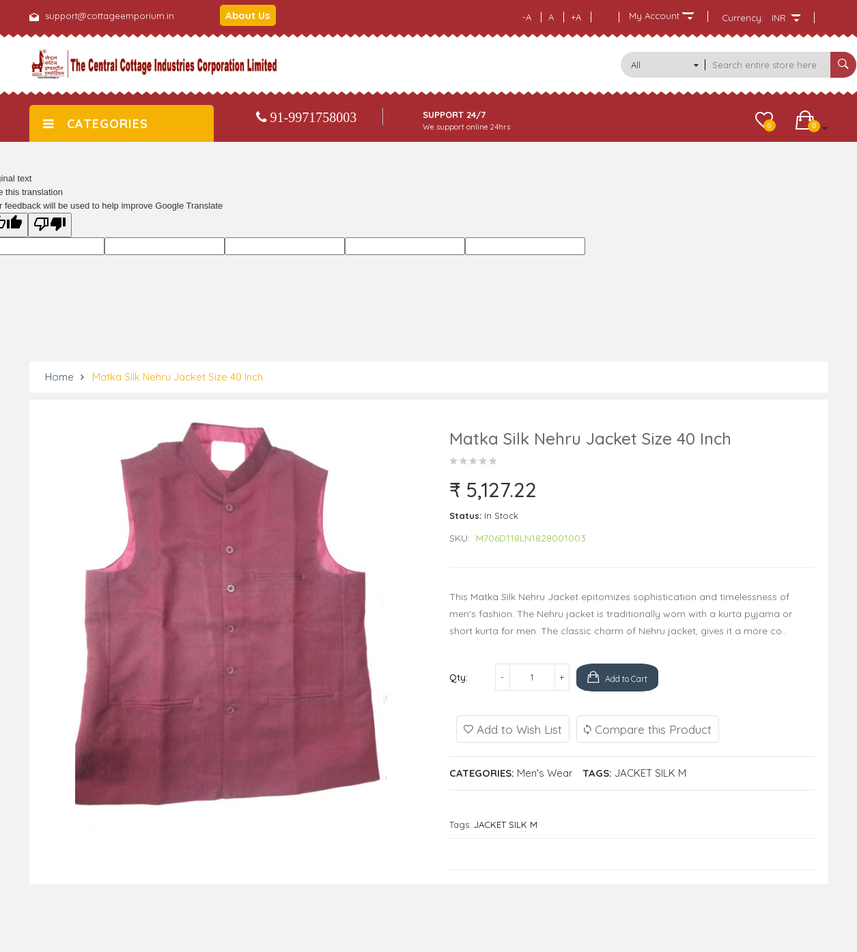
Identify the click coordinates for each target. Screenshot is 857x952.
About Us (247, 15)
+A (576, 17)
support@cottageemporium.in (109, 15)
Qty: (458, 677)
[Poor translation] (50, 225)
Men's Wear (545, 772)
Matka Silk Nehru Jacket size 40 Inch (177, 376)
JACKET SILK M (650, 772)
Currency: (742, 17)
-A (526, 17)
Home (59, 376)
